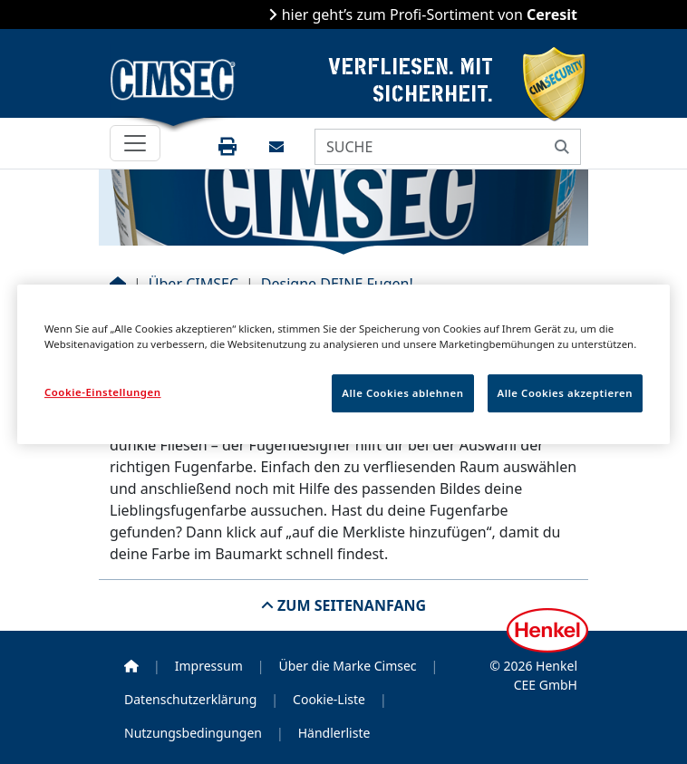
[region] (343, 364)
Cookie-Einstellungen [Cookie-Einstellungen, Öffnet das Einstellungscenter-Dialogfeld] (102, 392)
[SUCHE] (429, 147)
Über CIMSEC (193, 284)
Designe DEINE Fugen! (337, 284)
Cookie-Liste (329, 699)
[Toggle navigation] (135, 143)
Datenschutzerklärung (190, 699)
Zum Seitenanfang (350, 605)
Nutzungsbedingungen (193, 732)
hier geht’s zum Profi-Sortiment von (427, 14)
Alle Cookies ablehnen (402, 393)
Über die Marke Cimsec (347, 665)
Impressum (209, 665)
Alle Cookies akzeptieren (566, 393)
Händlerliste (334, 732)
